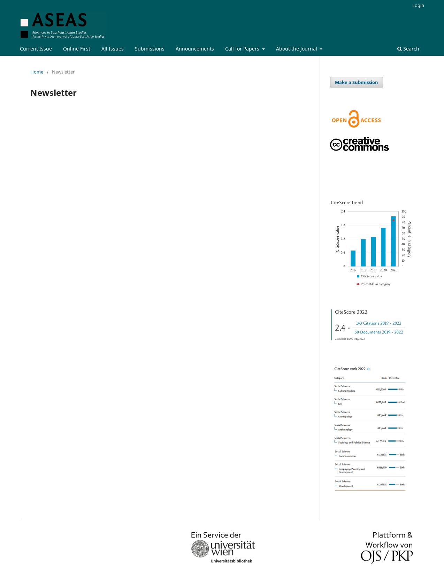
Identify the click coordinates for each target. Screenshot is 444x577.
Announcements (195, 48)
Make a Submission (356, 82)
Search (408, 48)
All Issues (112, 48)
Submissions (149, 48)
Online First (76, 48)
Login (418, 5)
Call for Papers (243, 48)
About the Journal (297, 48)
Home (36, 72)
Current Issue (36, 48)
